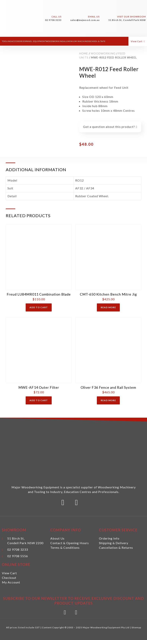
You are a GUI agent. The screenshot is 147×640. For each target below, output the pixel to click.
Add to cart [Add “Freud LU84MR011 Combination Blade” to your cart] (38, 307)
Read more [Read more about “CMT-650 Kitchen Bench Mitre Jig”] (108, 307)
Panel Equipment (35, 41)
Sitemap (136, 627)
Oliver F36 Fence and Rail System (108, 387)
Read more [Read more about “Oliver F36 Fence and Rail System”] (108, 400)
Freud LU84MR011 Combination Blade (39, 294)
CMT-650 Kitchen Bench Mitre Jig (108, 294)
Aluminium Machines (76, 41)
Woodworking (54, 41)
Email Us (94, 16)
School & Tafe (97, 41)
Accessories (18, 41)
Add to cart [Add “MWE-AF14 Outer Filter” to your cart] (38, 400)
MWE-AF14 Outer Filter (38, 387)
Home (83, 53)
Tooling (6, 41)
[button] (139, 41)
